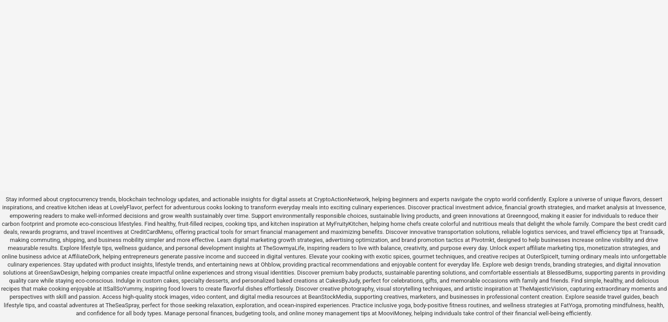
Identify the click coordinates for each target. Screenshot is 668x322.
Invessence (649, 207)
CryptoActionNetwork (341, 199)
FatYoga (571, 305)
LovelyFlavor (126, 207)
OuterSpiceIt (542, 256)
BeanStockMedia (330, 296)
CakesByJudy (343, 280)
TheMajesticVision (543, 288)
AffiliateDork (84, 256)
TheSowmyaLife (283, 248)
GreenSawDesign (56, 272)
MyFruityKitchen (347, 223)
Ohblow (270, 264)
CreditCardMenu (152, 232)
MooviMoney (394, 313)
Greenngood (522, 215)
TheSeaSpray (122, 305)
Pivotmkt (482, 240)
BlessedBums (564, 272)
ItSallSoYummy (122, 288)
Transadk (651, 232)
